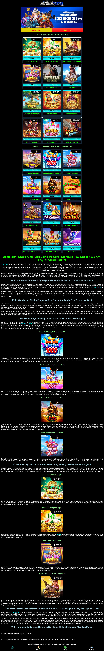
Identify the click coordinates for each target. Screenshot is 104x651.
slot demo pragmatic (27, 323)
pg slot (59, 534)
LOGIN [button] (67, 30)
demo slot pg (85, 304)
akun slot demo (96, 287)
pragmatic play (16, 612)
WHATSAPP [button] (65, 648)
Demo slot (5, 264)
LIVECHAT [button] (91, 648)
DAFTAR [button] (36, 30)
